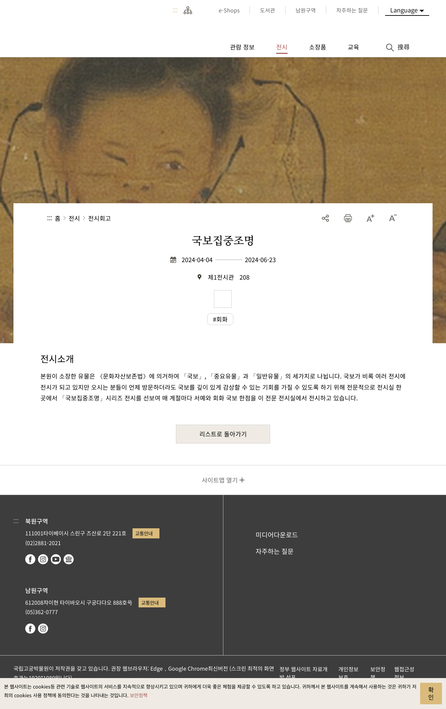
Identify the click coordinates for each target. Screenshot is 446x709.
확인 (431, 693)
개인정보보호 (348, 673)
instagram (43, 559)
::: (175, 10)
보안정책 (138, 695)
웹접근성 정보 (404, 673)
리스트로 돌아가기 (223, 433)
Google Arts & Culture (69, 559)
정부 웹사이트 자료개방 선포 (304, 673)
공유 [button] (325, 218)
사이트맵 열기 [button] (220, 479)
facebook (30, 559)
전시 (74, 218)
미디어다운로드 (277, 534)
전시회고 (99, 218)
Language (404, 9)
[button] (348, 218)
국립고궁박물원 (64, 27)
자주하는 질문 (275, 551)
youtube (56, 559)
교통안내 (144, 533)
